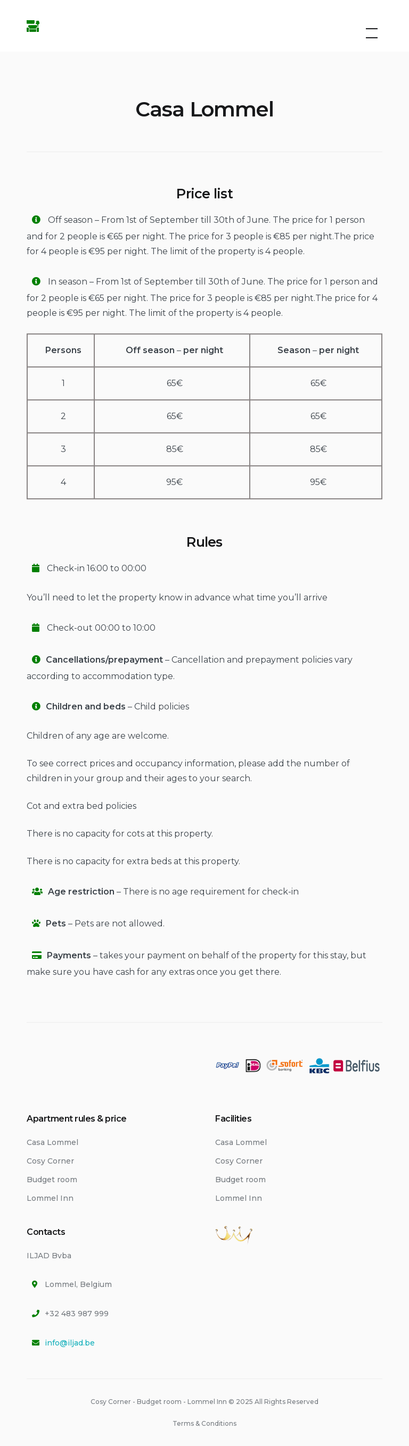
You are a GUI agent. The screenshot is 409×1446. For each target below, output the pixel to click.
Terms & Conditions (204, 1423)
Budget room (52, 1179)
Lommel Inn (50, 1198)
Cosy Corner (50, 1161)
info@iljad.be (70, 1343)
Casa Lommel (52, 1142)
